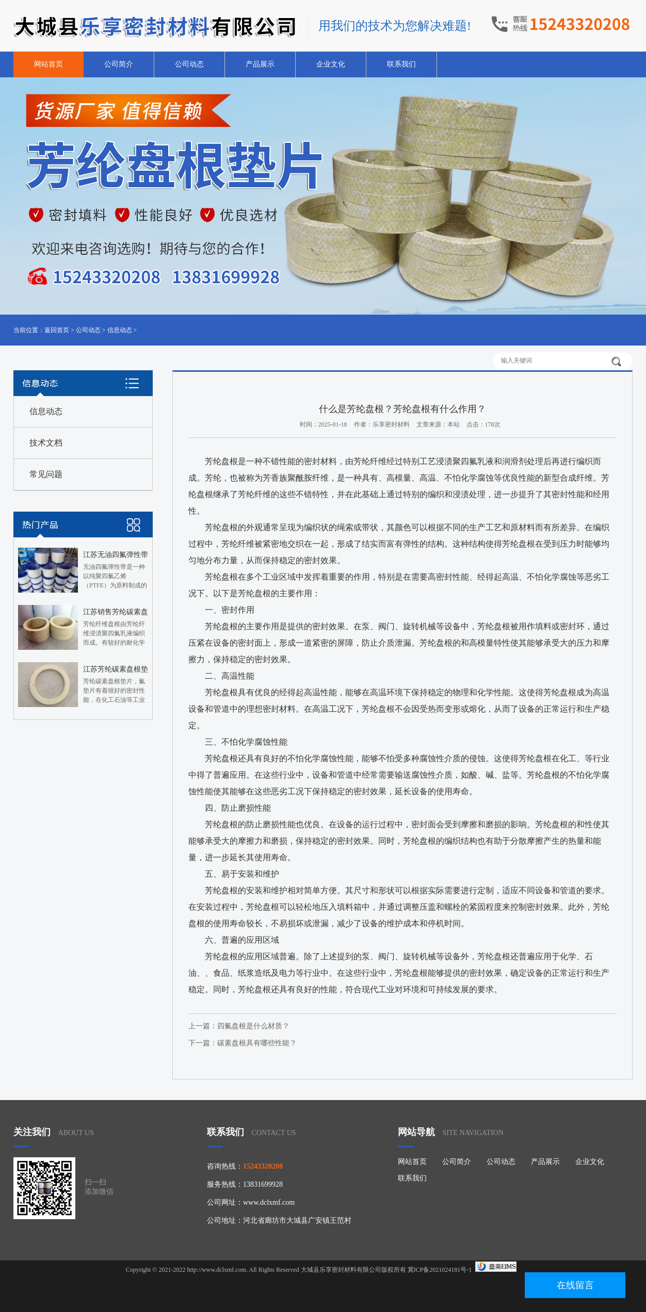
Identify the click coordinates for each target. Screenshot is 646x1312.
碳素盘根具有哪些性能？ (257, 1043)
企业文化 (330, 64)
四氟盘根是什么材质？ (253, 1026)
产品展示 (260, 64)
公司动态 (189, 64)
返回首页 (56, 330)
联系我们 (401, 64)
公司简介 (118, 64)
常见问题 (45, 474)
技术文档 (45, 442)
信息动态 (119, 330)
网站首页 (48, 64)
